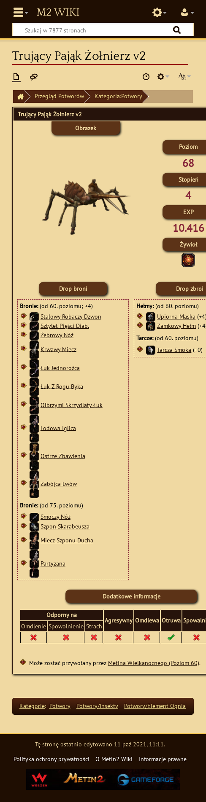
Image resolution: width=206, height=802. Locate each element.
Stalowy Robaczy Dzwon (71, 316)
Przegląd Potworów (59, 96)
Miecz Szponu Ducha (67, 540)
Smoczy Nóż (55, 516)
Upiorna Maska (176, 316)
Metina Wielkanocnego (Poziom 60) (153, 663)
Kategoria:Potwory (118, 96)
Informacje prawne (163, 759)
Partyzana (53, 563)
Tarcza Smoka (174, 350)
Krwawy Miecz (58, 349)
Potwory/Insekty (97, 706)
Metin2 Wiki (57, 13)
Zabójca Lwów (59, 483)
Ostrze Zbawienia (63, 455)
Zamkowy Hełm (176, 326)
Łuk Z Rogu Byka (62, 386)
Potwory (59, 706)
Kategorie (32, 706)
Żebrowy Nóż (57, 335)
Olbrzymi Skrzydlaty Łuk (72, 404)
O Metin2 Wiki (114, 759)
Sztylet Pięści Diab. (65, 326)
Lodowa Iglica (58, 428)
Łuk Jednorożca (60, 367)
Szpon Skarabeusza (65, 526)
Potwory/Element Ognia (155, 706)
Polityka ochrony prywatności (51, 759)
